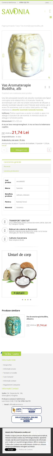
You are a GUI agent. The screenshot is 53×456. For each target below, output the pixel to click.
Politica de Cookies (26, 449)
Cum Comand (8, 377)
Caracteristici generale (12, 162)
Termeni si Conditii (10, 373)
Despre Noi (7, 365)
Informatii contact (9, 381)
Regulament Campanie (11, 385)
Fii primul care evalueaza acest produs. (17, 93)
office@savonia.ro (16, 404)
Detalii (4, 145)
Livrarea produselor (11, 171)
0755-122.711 (24, 2)
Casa (18, 26)
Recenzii (7, 166)
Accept (10, 449)
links (47, 2)
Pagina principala (8, 26)
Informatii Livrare (9, 369)
